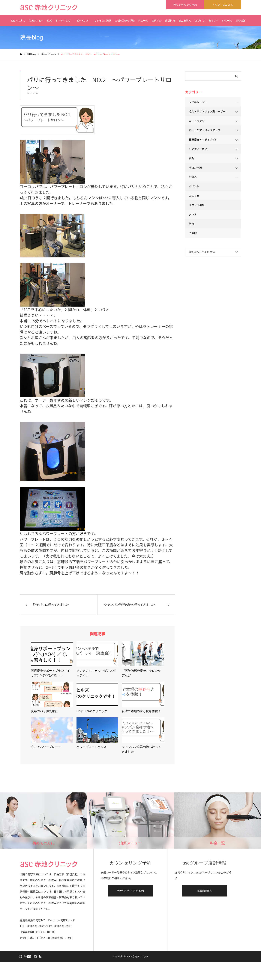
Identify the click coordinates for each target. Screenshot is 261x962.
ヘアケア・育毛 (198, 149)
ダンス (193, 214)
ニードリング (197, 121)
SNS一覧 (227, 20)
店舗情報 (170, 20)
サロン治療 (195, 167)
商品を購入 (185, 20)
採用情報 (240, 20)
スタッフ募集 (197, 205)
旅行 (191, 224)
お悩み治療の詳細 (124, 20)
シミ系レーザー (198, 102)
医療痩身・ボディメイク (203, 139)
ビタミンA (82, 22)
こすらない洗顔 (102, 20)
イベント (194, 186)
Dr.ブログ (200, 20)
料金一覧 (143, 20)
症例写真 (156, 20)
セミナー (213, 20)
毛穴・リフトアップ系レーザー (207, 111)
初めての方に (17, 20)
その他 (193, 233)
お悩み (193, 177)
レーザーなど (63, 20)
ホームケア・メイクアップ (204, 130)
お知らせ (194, 195)
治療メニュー (36, 20)
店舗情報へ (204, 891)
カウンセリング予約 (130, 891)
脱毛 (49, 20)
